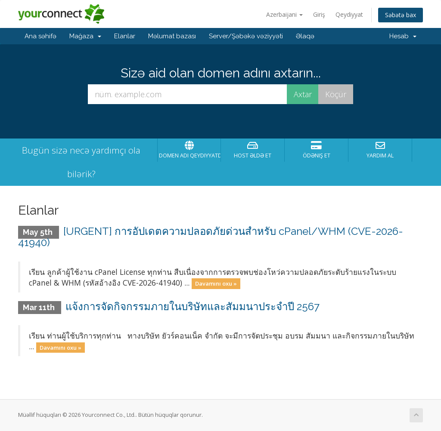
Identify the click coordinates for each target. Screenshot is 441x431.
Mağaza (85, 36)
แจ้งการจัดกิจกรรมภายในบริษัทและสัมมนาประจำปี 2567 (192, 306)
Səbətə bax (400, 15)
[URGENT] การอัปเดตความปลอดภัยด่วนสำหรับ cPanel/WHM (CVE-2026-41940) (210, 237)
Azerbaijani (284, 14)
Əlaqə (305, 36)
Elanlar (124, 36)
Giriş (319, 14)
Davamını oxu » (216, 283)
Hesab (402, 36)
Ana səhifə (40, 36)
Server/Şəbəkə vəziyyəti (246, 36)
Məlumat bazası (172, 36)
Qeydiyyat (349, 14)
